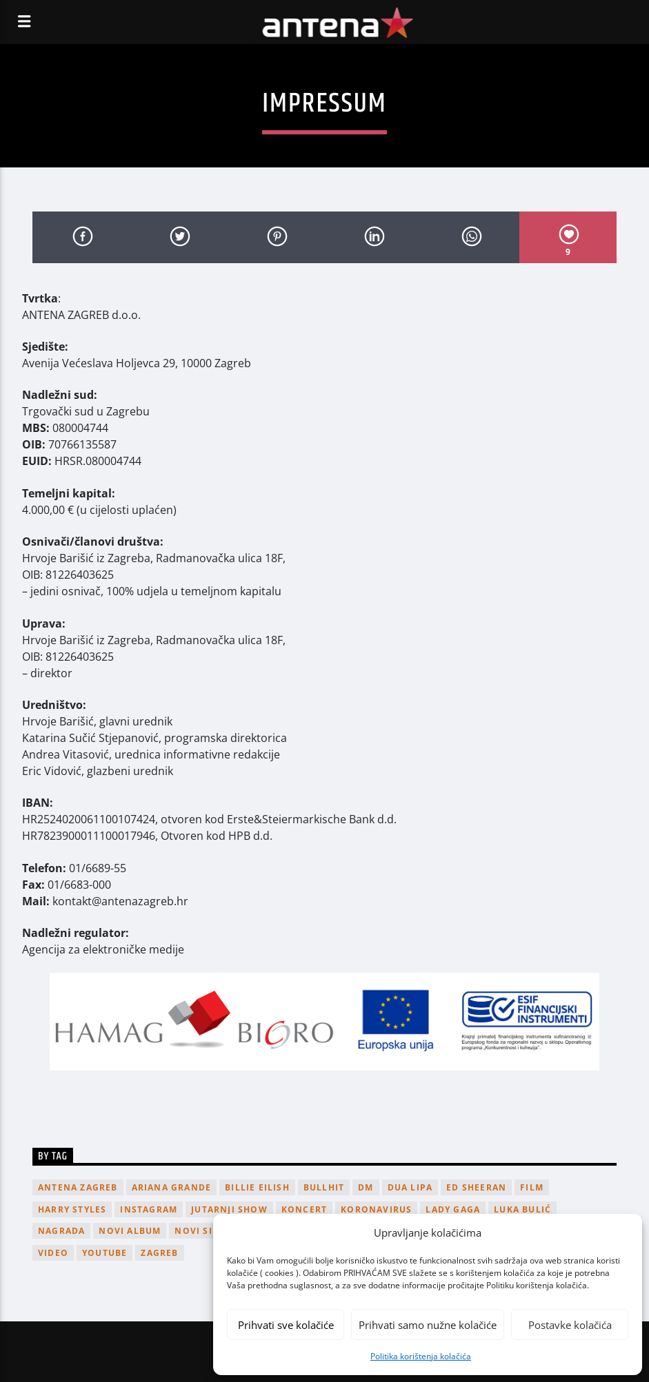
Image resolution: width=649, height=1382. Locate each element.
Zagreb (159, 1253)
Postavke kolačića (570, 1325)
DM (365, 1187)
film (531, 1187)
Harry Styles (72, 1209)
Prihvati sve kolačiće (286, 1325)
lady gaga (453, 1209)
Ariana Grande (172, 1187)
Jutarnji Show (229, 1209)
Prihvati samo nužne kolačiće (428, 1325)
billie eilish (257, 1187)
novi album (130, 1231)
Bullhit (323, 1187)
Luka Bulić (522, 1209)
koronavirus (376, 1209)
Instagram (148, 1209)
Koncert (304, 1209)
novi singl (203, 1231)
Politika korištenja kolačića (420, 1356)
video (53, 1253)
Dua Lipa (410, 1187)
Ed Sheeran (476, 1187)
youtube (104, 1253)
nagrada (61, 1231)
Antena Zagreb (78, 1187)
